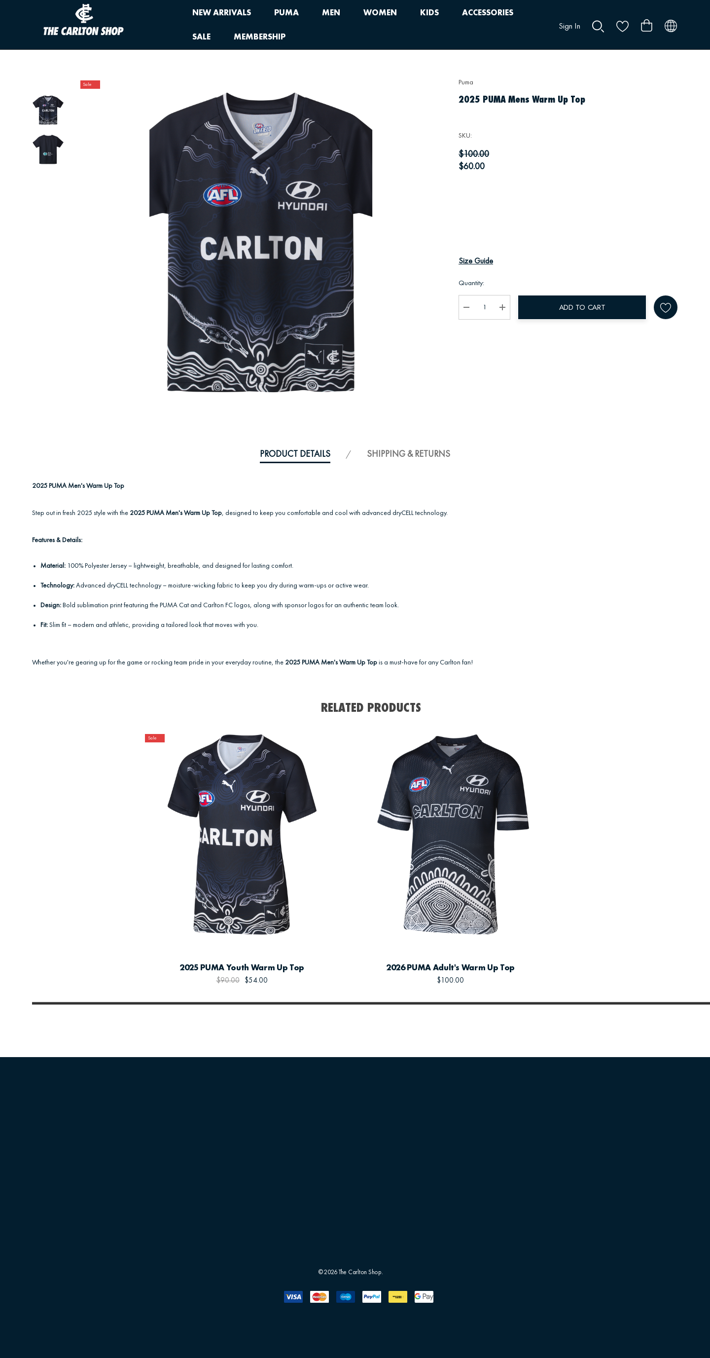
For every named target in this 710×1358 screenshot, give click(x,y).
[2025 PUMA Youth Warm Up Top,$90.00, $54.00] (242, 834)
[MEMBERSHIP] (259, 37)
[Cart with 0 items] (647, 22)
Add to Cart (582, 307)
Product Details (295, 454)
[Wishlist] (324, 920)
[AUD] (671, 25)
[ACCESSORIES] (487, 13)
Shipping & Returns (408, 454)
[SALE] (201, 37)
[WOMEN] (380, 13)
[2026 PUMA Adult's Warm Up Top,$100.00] (450, 834)
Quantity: (471, 283)
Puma (466, 82)
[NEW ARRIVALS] (221, 13)
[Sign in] (569, 22)
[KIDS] (429, 13)
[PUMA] (286, 13)
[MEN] (331, 13)
